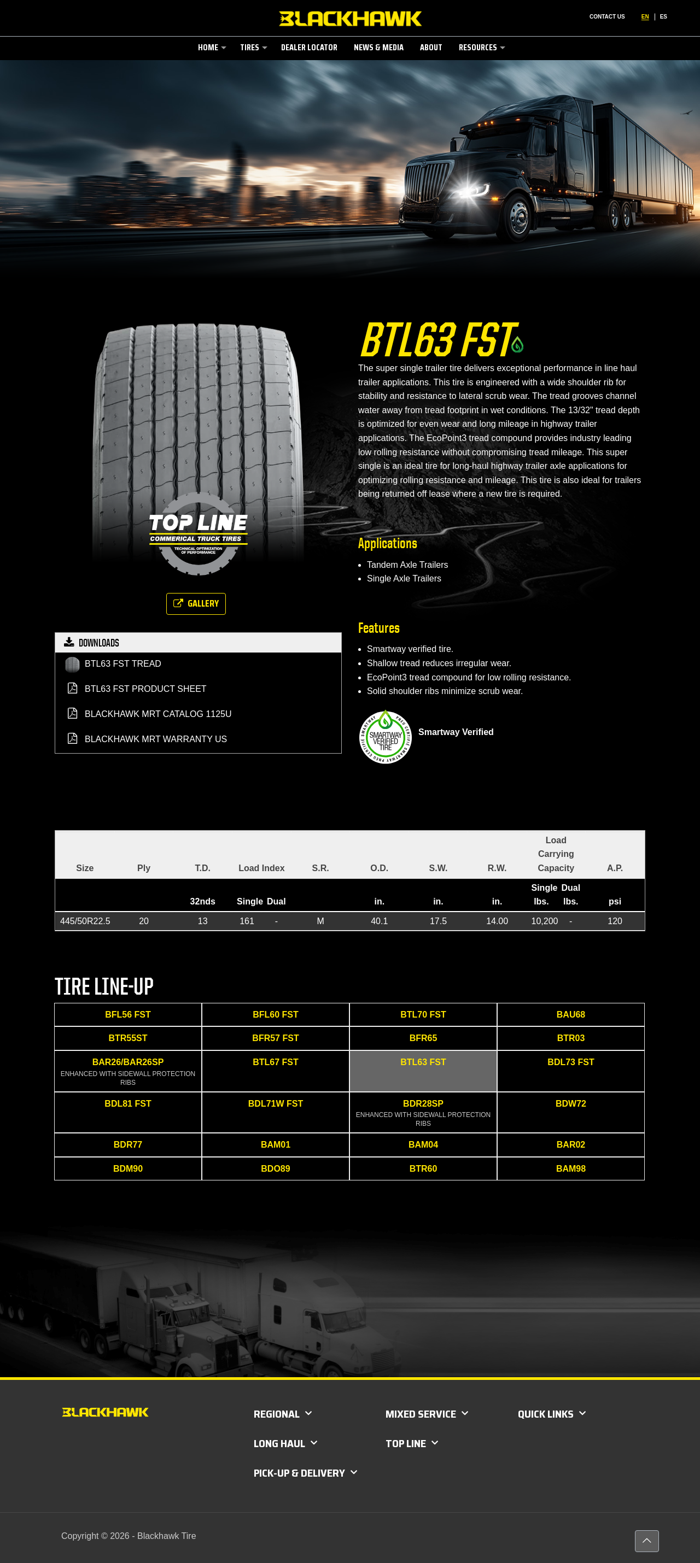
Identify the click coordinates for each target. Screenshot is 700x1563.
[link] (211, 70)
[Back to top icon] (647, 1541)
